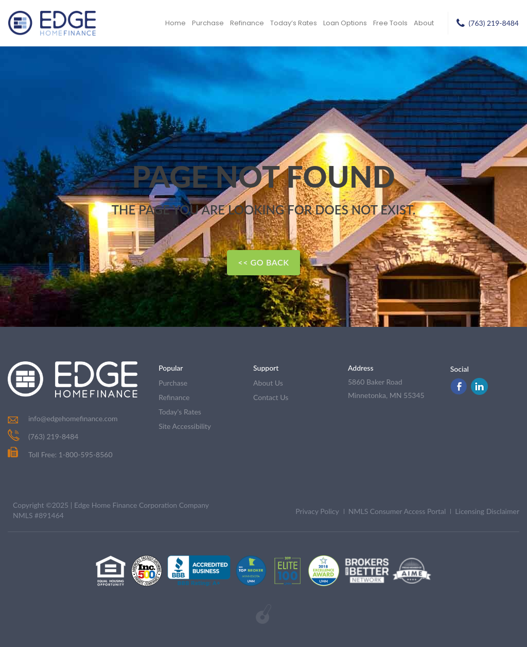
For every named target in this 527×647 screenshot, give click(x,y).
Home (175, 23)
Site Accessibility (185, 426)
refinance (174, 397)
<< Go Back (263, 262)
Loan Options (345, 23)
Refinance (247, 23)
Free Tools (390, 23)
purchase (173, 382)
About (424, 23)
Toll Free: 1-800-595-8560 (60, 454)
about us (268, 382)
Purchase (208, 23)
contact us (270, 397)
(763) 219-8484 (494, 23)
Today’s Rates (293, 23)
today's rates (180, 411)
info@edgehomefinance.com (73, 418)
